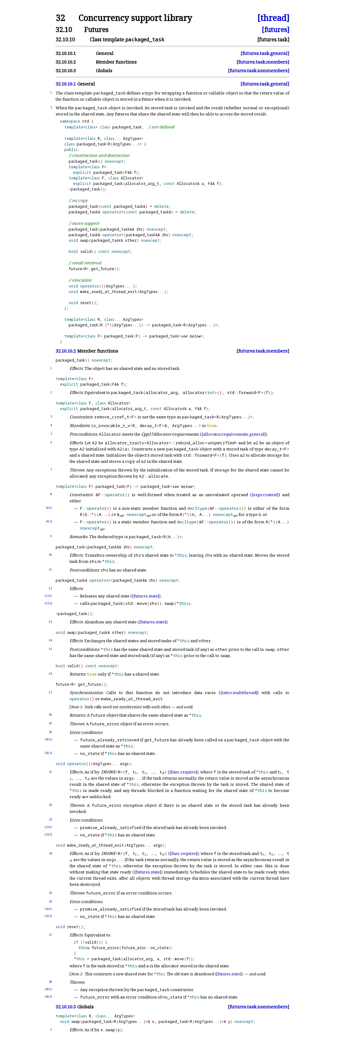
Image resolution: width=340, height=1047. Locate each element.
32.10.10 (65, 39)
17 (50, 692)
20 (50, 732)
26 (50, 901)
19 (50, 723)
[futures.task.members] (262, 62)
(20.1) (48, 739)
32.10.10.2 (66, 62)
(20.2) (48, 753)
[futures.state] (145, 596)
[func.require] (183, 772)
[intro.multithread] (238, 692)
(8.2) (49, 521)
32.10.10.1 (66, 53)
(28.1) (48, 989)
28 (50, 982)
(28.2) (48, 997)
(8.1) (49, 508)
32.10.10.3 (66, 70)
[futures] (275, 29)
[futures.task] (273, 39)
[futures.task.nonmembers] (258, 70)
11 (50, 569)
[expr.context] (265, 494)
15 (50, 649)
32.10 (64, 29)
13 (50, 622)
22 (50, 805)
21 (50, 772)
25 (50, 893)
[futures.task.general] (264, 53)
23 (50, 820)
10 (50, 555)
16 (50, 674)
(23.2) (48, 834)
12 (50, 588)
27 (50, 935)
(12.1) (48, 596)
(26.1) (48, 909)
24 (50, 853)
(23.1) (48, 827)
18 (50, 715)
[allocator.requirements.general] (234, 434)
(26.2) (48, 916)
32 (60, 18)
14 (50, 640)
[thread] (273, 18)
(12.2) (48, 603)
